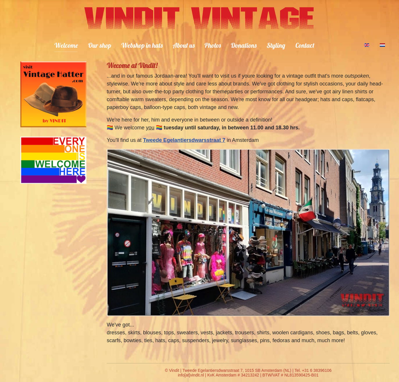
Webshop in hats (142, 45)
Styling (276, 45)
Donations (243, 45)
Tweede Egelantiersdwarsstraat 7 (184, 140)
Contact (304, 45)
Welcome (66, 45)
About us (184, 45)
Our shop (99, 45)
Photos (212, 45)
